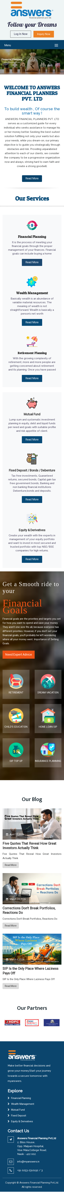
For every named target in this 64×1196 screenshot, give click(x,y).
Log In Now (20, 34)
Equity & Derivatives (22, 1121)
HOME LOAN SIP (48, 726)
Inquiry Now (43, 34)
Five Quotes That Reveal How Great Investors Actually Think (29, 845)
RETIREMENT (16, 692)
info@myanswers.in (28, 1161)
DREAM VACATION (48, 692)
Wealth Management (22, 1103)
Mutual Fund (18, 1109)
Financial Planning (21, 1098)
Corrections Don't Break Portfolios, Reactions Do (29, 910)
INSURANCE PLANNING (48, 761)
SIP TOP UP (16, 761)
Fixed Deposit (18, 1115)
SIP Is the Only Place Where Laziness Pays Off (30, 971)
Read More (32, 178)
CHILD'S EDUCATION (15, 726)
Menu (7, 45)
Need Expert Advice (18, 654)
